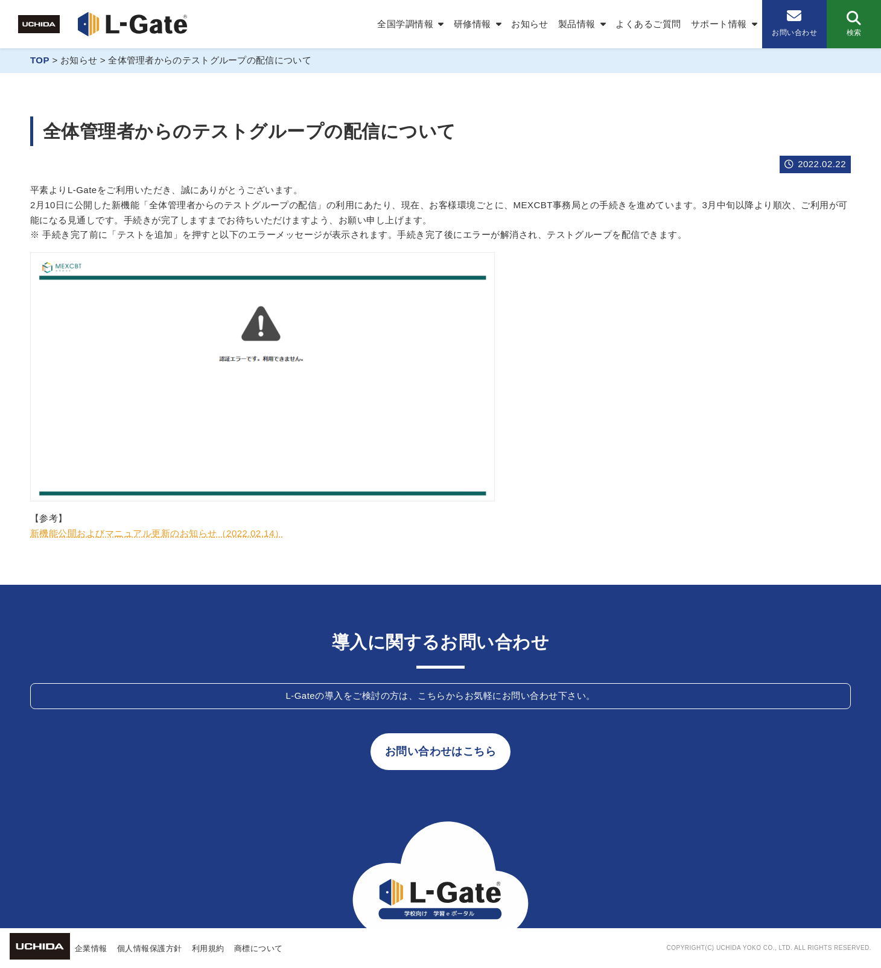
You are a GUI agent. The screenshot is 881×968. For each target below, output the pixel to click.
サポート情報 (719, 24)
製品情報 (577, 24)
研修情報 (472, 24)
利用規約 (208, 948)
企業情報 (91, 948)
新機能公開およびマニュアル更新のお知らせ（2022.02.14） (157, 533)
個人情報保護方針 (149, 948)
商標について (258, 948)
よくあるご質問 (648, 24)
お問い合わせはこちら (441, 751)
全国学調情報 (405, 24)
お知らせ (530, 24)
